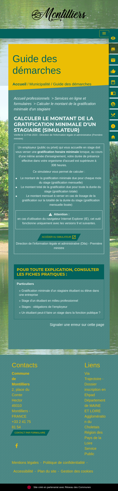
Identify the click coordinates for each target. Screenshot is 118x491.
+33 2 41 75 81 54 (21, 424)
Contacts (23, 365)
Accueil (19, 84)
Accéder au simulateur (59, 237)
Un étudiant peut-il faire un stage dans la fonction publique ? (60, 312)
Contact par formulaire (30, 432)
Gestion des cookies (77, 471)
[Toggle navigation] (104, 33)
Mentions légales (25, 462)
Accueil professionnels (32, 98)
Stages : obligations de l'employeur (44, 306)
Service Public (90, 451)
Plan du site (47, 471)
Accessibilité (23, 471)
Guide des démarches (72, 84)
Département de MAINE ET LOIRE (94, 405)
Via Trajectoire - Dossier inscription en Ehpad (95, 384)
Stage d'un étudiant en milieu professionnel (49, 300)
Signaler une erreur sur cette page (77, 325)
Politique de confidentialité (64, 462)
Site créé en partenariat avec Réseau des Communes (59, 487)
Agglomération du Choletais (95, 421)
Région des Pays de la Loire (93, 437)
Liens (92, 365)
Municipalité (39, 84)
